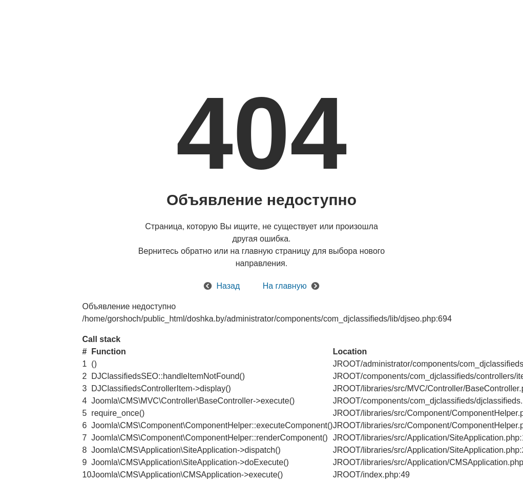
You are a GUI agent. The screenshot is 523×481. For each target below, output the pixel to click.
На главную (285, 286)
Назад (228, 286)
